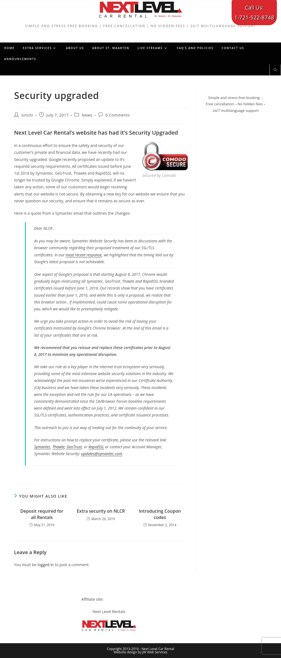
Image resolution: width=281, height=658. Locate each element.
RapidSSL (96, 446)
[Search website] (275, 70)
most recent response (84, 254)
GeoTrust (74, 446)
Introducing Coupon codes (160, 514)
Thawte (58, 446)
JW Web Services (154, 652)
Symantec (42, 446)
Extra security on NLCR (101, 511)
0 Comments (117, 115)
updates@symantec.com (101, 453)
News (87, 115)
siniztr (27, 115)
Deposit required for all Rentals (41, 514)
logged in (46, 564)
